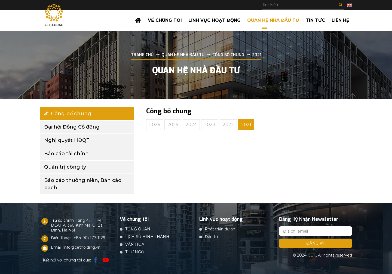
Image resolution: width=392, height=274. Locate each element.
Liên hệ (340, 20)
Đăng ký (315, 243)
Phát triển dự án (220, 229)
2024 (191, 124)
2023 (209, 124)
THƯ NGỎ (134, 252)
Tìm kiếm (340, 5)
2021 (246, 124)
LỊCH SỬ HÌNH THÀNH (147, 237)
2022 (228, 124)
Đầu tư (211, 237)
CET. (312, 255)
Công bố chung (67, 114)
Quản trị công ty (65, 167)
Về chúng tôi (165, 20)
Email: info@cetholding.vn (75, 247)
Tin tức (315, 20)
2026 (154, 124)
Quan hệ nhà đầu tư (273, 20)
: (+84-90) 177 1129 (87, 238)
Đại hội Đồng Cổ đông (72, 127)
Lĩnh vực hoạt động (214, 20)
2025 (172, 124)
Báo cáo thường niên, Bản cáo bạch (82, 184)
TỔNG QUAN (137, 229)
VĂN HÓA (134, 244)
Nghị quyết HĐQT (67, 140)
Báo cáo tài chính (66, 154)
